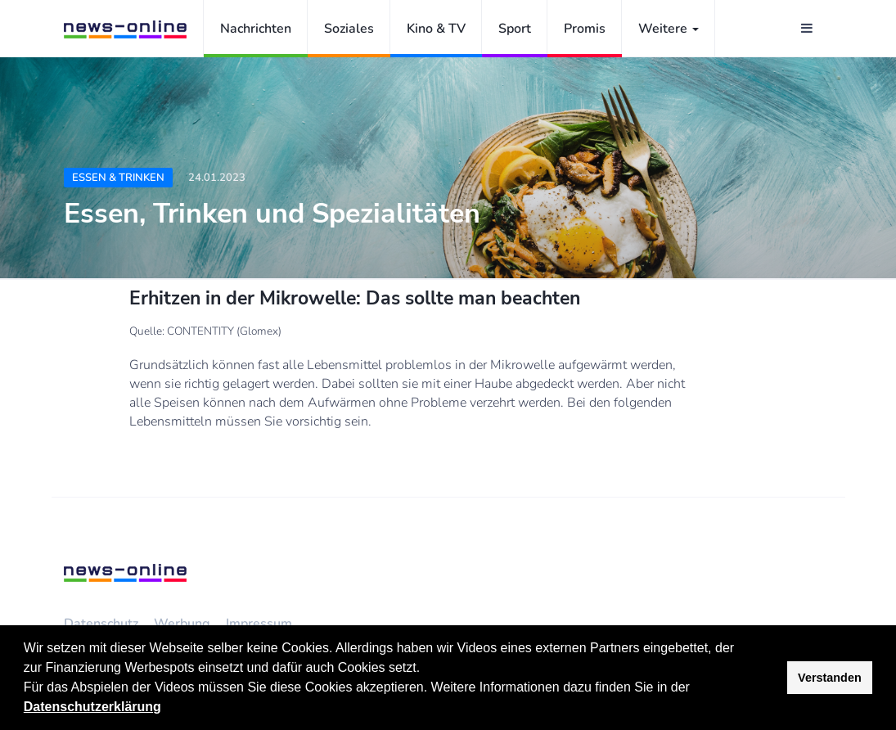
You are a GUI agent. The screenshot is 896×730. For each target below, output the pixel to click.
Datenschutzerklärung (92, 707)
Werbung (182, 624)
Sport (514, 29)
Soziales (349, 29)
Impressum (259, 624)
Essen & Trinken (118, 177)
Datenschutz (101, 624)
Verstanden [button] (830, 677)
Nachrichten (255, 29)
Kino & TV (436, 29)
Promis (585, 29)
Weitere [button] (668, 29)
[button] (695, 689)
